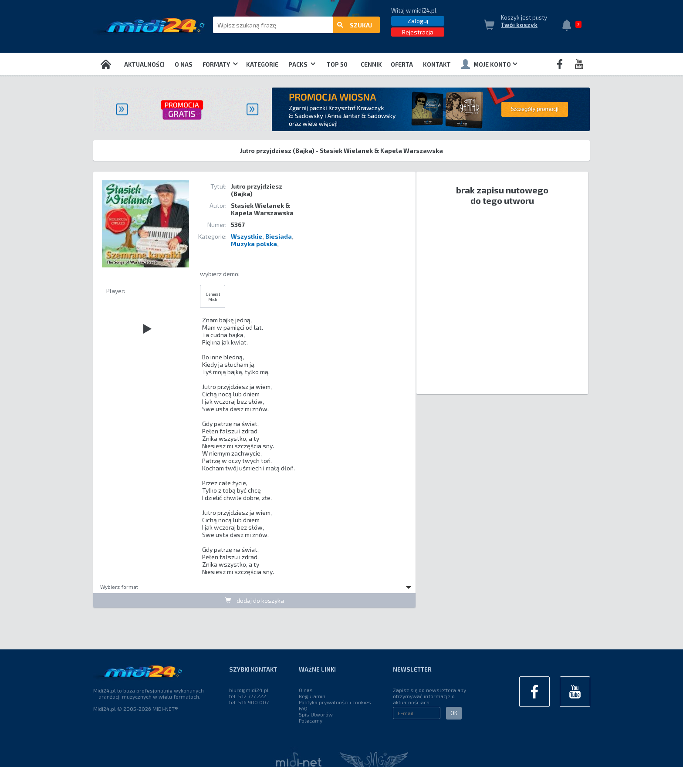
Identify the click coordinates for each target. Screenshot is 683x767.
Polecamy (310, 720)
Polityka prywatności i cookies (335, 702)
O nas (184, 64)
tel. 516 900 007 (249, 702)
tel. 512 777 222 (247, 696)
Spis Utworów (316, 714)
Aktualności (144, 64)
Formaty (220, 64)
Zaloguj (417, 20)
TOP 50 (337, 64)
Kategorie (262, 64)
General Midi (213, 296)
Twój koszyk (519, 24)
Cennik (371, 64)
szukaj (354, 25)
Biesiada (278, 236)
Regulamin (312, 696)
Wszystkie (246, 236)
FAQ (303, 708)
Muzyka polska (254, 243)
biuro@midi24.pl (249, 690)
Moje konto (489, 64)
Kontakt (437, 64)
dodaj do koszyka (254, 600)
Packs (301, 64)
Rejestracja (417, 32)
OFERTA (402, 64)
